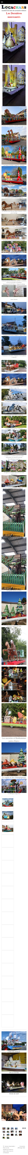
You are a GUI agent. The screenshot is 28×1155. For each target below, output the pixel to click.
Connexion (22, 1146)
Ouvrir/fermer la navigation (14, 2)
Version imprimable (9, 1146)
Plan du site (6, 1147)
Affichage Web (21, 1147)
